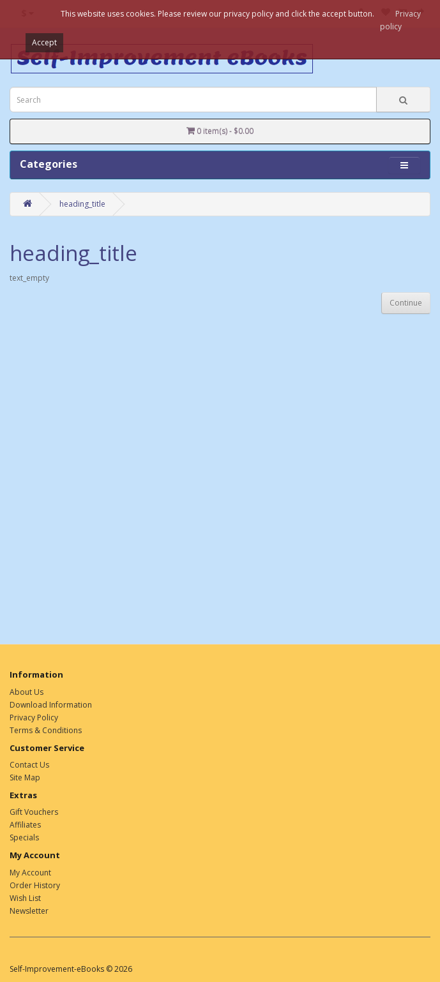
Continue (406, 302)
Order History (35, 885)
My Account (30, 872)
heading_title (82, 203)
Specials (24, 837)
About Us (26, 692)
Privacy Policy (34, 717)
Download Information (51, 704)
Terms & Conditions (46, 730)
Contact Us (29, 764)
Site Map (25, 777)
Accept (44, 42)
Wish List (25, 898)
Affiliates (25, 824)
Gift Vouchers (34, 812)
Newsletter (29, 910)
